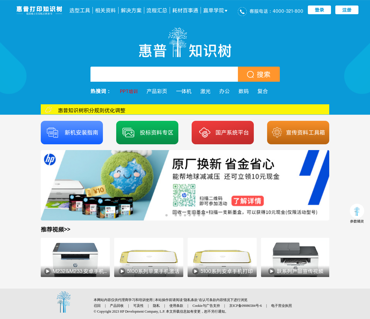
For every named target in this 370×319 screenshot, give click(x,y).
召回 (97, 306)
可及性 (138, 306)
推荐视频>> (55, 229)
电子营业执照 (281, 306)
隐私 (156, 306)
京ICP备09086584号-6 (245, 306)
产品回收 (117, 306)
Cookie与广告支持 (206, 306)
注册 (347, 10)
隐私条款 (191, 300)
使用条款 (176, 306)
